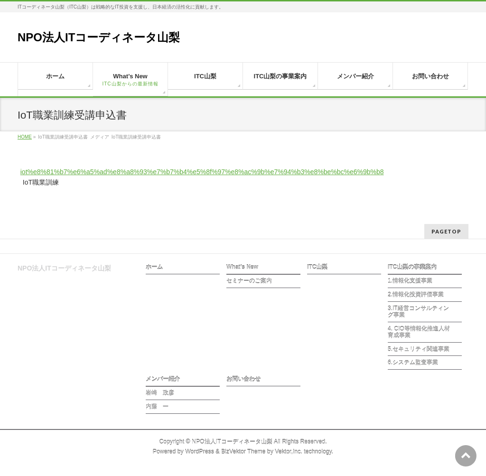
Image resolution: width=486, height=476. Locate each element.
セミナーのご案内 (249, 281)
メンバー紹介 (163, 379)
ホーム (154, 267)
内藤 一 (157, 406)
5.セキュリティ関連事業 (418, 349)
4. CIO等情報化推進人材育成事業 (419, 332)
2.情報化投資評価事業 (416, 294)
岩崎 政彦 (160, 393)
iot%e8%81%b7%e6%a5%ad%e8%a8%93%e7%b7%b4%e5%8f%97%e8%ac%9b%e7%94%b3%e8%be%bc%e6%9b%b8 (202, 172)
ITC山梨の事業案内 (412, 267)
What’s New (242, 267)
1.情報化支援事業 (410, 281)
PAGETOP (446, 231)
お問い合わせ (243, 379)
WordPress (199, 451)
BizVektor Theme (243, 451)
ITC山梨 (317, 267)
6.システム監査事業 (413, 362)
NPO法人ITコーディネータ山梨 (99, 37)
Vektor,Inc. (288, 451)
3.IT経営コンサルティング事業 (418, 311)
